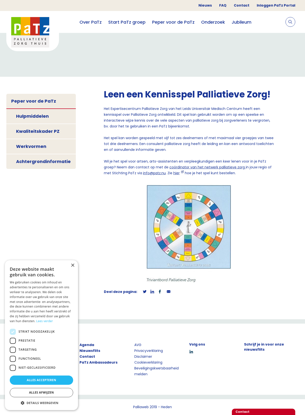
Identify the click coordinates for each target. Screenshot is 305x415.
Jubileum (241, 22)
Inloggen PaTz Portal (276, 5)
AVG (137, 344)
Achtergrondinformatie (43, 161)
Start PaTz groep (127, 22)
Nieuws (205, 5)
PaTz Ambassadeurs (98, 362)
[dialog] (41, 335)
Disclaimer (143, 356)
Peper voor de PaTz (173, 22)
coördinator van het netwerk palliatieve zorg (207, 167)
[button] (41, 402)
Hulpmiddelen (32, 116)
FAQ (222, 5)
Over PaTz (90, 22)
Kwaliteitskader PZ (37, 131)
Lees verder (44, 321)
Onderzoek (213, 22)
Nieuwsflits (89, 350)
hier (176, 173)
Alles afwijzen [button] (41, 392)
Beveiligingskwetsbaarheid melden (156, 371)
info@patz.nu (154, 173)
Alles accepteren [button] (41, 380)
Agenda (86, 344)
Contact (241, 5)
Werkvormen (31, 146)
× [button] (72, 265)
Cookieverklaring (148, 362)
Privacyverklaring (148, 350)
